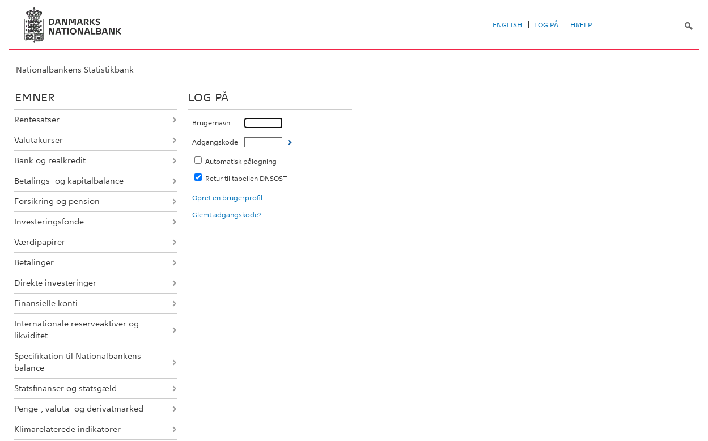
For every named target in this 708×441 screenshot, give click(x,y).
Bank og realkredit (50, 160)
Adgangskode (215, 142)
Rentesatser (37, 120)
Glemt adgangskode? (226, 214)
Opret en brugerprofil (227, 197)
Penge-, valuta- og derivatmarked (78, 409)
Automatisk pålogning (241, 161)
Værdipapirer (39, 242)
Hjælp (581, 24)
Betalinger (34, 262)
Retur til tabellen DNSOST (246, 178)
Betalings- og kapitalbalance (69, 181)
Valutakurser (38, 140)
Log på (546, 24)
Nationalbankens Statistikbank (75, 70)
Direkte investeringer (55, 283)
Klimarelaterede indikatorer (67, 429)
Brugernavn (211, 123)
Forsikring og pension (57, 201)
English (507, 24)
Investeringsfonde (49, 222)
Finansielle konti (46, 303)
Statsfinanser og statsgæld (65, 388)
